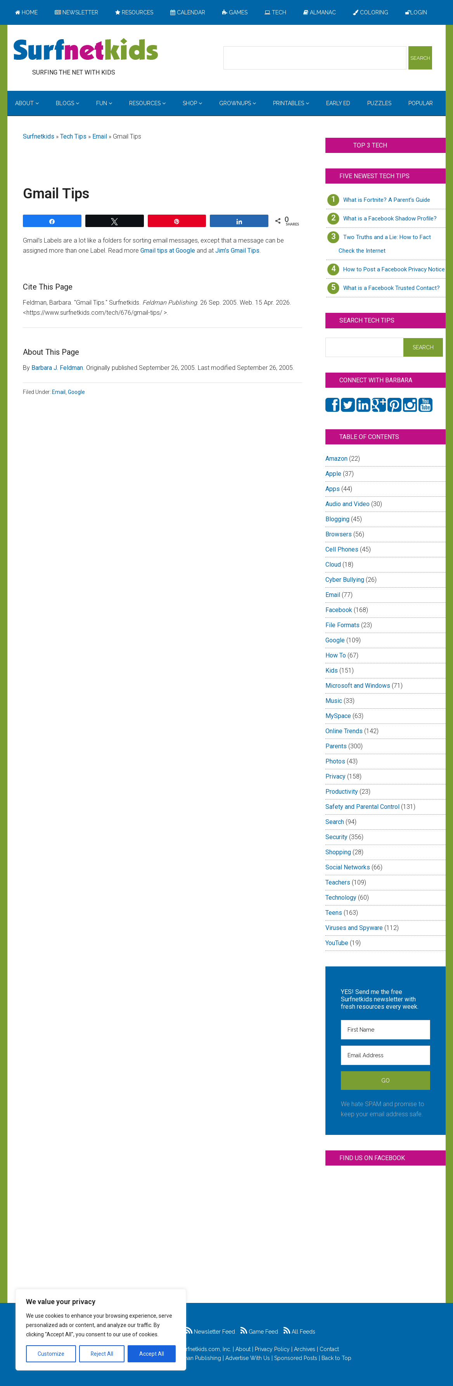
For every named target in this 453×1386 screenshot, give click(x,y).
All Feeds (299, 1332)
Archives (304, 1349)
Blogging (337, 519)
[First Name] (385, 1029)
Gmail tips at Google (167, 250)
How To (335, 655)
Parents (336, 746)
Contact (329, 1349)
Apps (332, 489)
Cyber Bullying (344, 579)
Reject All (101, 1354)
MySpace (338, 716)
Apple (333, 473)
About (243, 1349)
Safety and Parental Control (362, 806)
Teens (333, 912)
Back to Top (336, 1358)
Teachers (337, 882)
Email (99, 136)
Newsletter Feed (210, 1332)
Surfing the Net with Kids (85, 50)
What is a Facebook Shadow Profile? (390, 218)
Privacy (335, 776)
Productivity (341, 791)
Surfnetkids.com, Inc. (205, 1349)
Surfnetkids (38, 136)
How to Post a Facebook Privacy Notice (394, 269)
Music (333, 700)
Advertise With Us (247, 1358)
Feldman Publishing (196, 1358)
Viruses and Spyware (354, 928)
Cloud (333, 564)
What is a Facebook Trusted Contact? (391, 287)
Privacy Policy (272, 1349)
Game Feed (259, 1332)
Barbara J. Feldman (57, 367)
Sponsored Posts (295, 1358)
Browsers (338, 534)
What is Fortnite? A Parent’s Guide (386, 199)
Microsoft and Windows (357, 685)
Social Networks (347, 867)
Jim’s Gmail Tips (237, 250)
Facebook (338, 610)
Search (334, 822)
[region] (101, 1329)
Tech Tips (73, 136)
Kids (331, 670)
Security (336, 837)
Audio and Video (347, 504)
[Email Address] (385, 1055)
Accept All (151, 1354)
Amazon (336, 458)
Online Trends (344, 731)
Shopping (338, 852)
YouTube (336, 943)
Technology (340, 897)
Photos (335, 761)
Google (76, 392)
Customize (51, 1354)
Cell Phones (341, 549)
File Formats (342, 625)
